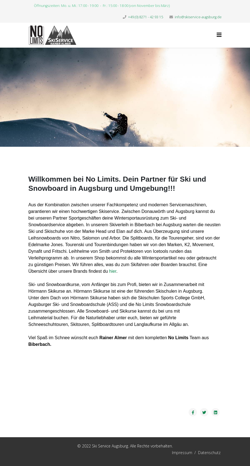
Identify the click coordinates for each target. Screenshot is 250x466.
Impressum (155, 452)
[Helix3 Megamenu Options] (219, 35)
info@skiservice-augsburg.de (198, 17)
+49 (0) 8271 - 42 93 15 (145, 17)
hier (112, 271)
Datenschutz (209, 452)
